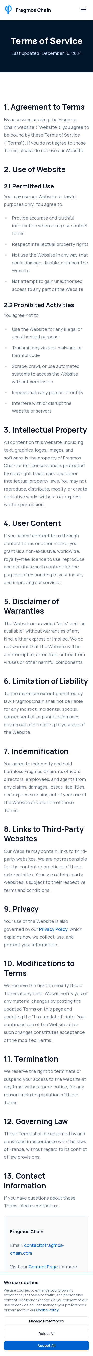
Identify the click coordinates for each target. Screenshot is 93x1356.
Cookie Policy (47, 1310)
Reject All (46, 1333)
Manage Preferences (46, 1321)
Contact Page (43, 1267)
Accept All (47, 1345)
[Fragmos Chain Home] (27, 9)
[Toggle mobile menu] (83, 10)
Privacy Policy (53, 929)
